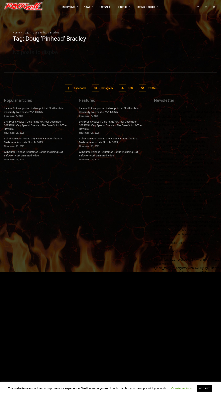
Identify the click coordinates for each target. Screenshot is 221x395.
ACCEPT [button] (204, 388)
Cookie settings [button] (181, 388)
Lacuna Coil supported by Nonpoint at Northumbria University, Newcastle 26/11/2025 (33, 110)
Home (16, 32)
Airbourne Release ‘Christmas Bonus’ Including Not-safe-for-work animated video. (34, 153)
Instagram (107, 88)
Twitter (152, 88)
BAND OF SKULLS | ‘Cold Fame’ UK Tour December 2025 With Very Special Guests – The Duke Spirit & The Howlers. (35, 125)
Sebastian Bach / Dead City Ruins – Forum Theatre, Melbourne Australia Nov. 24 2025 (33, 140)
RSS (130, 88)
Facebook (80, 88)
